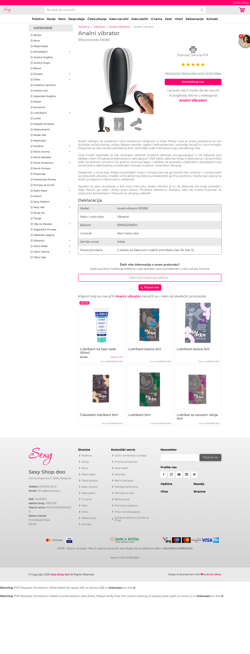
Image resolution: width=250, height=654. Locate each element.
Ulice (164, 491)
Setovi (35, 196)
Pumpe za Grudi (42, 185)
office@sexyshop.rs (48, 490)
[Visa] (68, 539)
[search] (202, 10)
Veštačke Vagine (42, 235)
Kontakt (212, 19)
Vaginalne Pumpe (43, 229)
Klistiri (35, 101)
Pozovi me (150, 287)
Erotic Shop (214, 574)
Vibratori (99, 26)
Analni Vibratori (119, 26)
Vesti (168, 19)
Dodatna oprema (43, 85)
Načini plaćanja (124, 480)
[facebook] (164, 475)
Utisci (179, 19)
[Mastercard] (55, 539)
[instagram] (171, 475)
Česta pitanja (97, 19)
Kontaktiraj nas (193, 82)
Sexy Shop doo (47, 472)
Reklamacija (195, 19)
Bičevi (35, 68)
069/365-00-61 (48, 486)
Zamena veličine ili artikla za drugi (132, 518)
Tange (35, 218)
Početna (38, 19)
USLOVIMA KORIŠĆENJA (177, 548)
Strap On (37, 212)
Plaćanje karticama (126, 487)
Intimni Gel (39, 90)
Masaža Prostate (42, 124)
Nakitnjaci (38, 140)
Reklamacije (122, 499)
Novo (62, 19)
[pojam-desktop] (121, 10)
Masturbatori (40, 129)
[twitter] (194, 475)
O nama (156, 19)
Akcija (51, 19)
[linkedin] (187, 475)
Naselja (199, 484)
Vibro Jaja (38, 257)
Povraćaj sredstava (126, 505)
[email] (182, 457)
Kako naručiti (119, 19)
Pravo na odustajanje (127, 512)
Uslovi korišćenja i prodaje (130, 455)
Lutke (35, 118)
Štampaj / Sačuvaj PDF (193, 51)
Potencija (37, 174)
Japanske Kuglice (43, 96)
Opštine (166, 484)
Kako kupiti (121, 468)
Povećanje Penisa (43, 179)
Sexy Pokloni (40, 201)
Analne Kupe (40, 62)
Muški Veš (38, 135)
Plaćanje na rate (124, 493)
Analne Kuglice (41, 57)
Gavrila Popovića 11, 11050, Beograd (50, 478)
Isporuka (120, 474)
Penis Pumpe (40, 168)
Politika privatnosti (126, 462)
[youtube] (179, 475)
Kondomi (37, 107)
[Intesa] (125, 539)
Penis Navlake (40, 157)
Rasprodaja (76, 19)
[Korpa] (243, 10)
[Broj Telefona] (149, 278)
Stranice (200, 491)
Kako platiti (139, 19)
